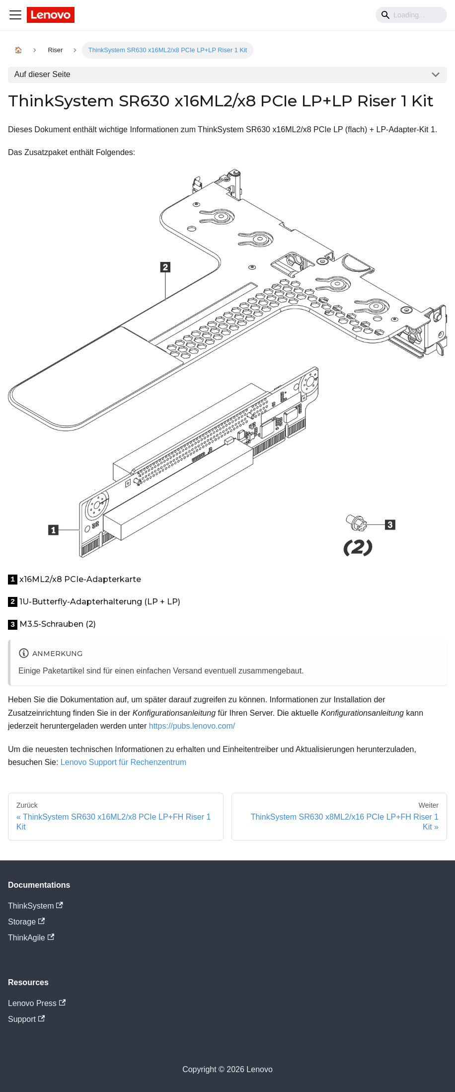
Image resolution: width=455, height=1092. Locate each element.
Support (26, 1019)
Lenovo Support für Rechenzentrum (123, 762)
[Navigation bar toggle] (15, 14)
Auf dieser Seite (42, 74)
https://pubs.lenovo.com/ (192, 726)
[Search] (411, 15)
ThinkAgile (31, 937)
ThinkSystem (35, 906)
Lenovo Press (37, 1003)
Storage (26, 922)
